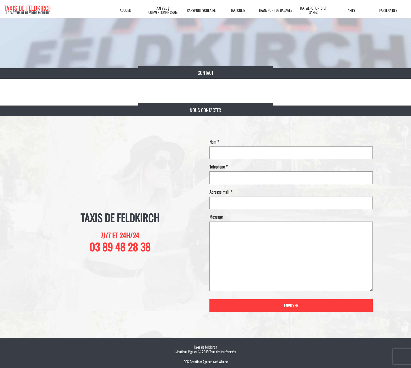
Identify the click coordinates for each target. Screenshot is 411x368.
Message (291, 253)
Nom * (291, 149)
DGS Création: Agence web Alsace (205, 361)
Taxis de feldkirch (28, 8)
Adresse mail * (291, 199)
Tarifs (350, 10)
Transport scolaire (200, 10)
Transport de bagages (276, 10)
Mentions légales (186, 351)
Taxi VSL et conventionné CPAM (162, 10)
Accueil (125, 10)
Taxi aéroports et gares (313, 10)
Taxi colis (238, 10)
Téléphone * (291, 174)
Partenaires (388, 10)
